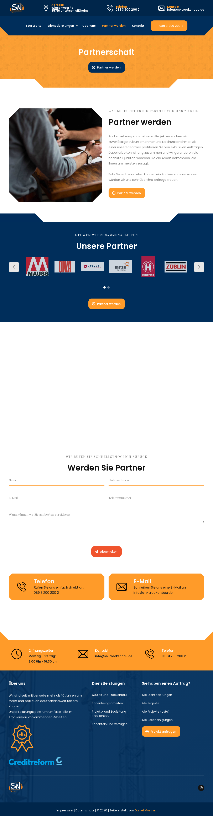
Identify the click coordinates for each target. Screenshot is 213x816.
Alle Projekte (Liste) (156, 712)
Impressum (65, 808)
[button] (61, 25)
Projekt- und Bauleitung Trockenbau (109, 714)
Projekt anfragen (163, 732)
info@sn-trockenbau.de (153, 592)
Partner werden (109, 67)
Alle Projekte (150, 703)
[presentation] (40, 537)
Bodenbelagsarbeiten (107, 703)
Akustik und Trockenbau (109, 695)
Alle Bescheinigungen (157, 720)
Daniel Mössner (146, 808)
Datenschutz (85, 808)
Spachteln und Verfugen (110, 724)
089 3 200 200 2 (171, 26)
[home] (16, 8)
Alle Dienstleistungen (157, 695)
